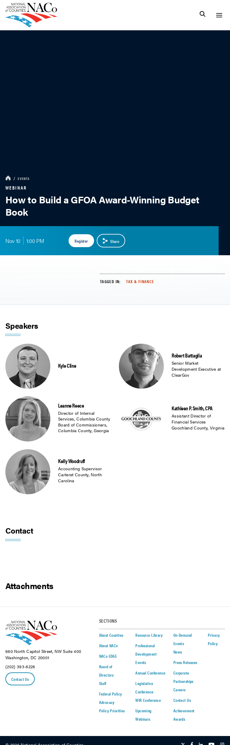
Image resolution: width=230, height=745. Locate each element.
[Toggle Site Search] (202, 15)
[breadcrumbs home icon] (8, 178)
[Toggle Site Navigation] (219, 15)
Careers (179, 690)
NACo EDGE (108, 656)
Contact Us (20, 679)
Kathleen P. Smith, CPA (192, 408)
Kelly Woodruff (71, 461)
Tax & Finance (140, 281)
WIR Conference (148, 700)
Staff (102, 683)
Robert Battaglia (187, 355)
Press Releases (185, 662)
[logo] (31, 25)
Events (24, 178)
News (177, 652)
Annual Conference (150, 673)
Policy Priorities (112, 711)
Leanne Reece (71, 405)
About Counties (111, 635)
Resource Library (149, 635)
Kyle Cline (67, 365)
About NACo (108, 645)
